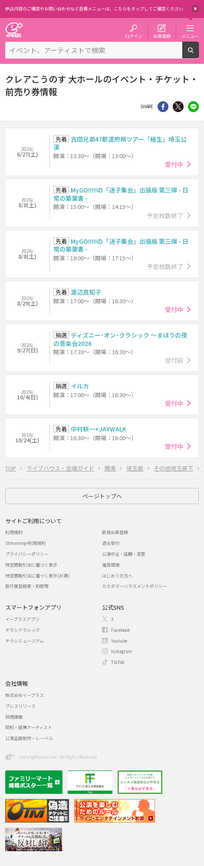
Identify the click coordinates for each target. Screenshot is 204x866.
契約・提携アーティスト (28, 727)
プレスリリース (20, 706)
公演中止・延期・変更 (123, 554)
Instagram (121, 651)
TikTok (118, 662)
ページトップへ (102, 496)
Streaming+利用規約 (25, 543)
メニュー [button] (190, 36)
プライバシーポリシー (27, 554)
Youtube (119, 640)
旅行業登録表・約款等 (27, 586)
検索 (198, 54)
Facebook (120, 630)
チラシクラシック (22, 630)
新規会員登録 (115, 532)
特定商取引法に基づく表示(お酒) (37, 575)
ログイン (133, 36)
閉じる (195, 8)
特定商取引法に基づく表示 (31, 564)
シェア (163, 106)
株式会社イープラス (24, 695)
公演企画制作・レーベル (29, 738)
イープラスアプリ (22, 619)
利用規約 (14, 532)
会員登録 (162, 36)
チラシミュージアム (24, 640)
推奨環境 (110, 564)
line (193, 106)
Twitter (178, 106)
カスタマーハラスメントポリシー (134, 586)
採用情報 (14, 716)
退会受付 (110, 543)
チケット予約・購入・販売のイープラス (14, 29)
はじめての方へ (117, 575)
